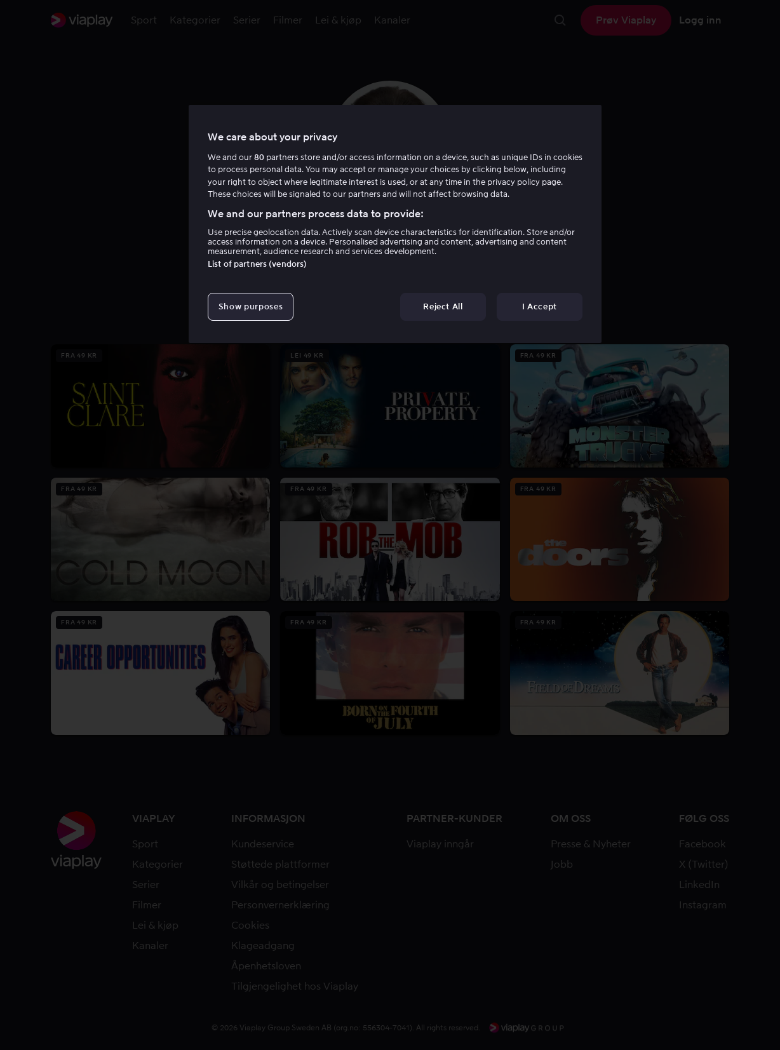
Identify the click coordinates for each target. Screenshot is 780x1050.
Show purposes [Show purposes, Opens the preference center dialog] (251, 306)
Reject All (443, 306)
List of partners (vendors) (257, 264)
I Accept (539, 306)
